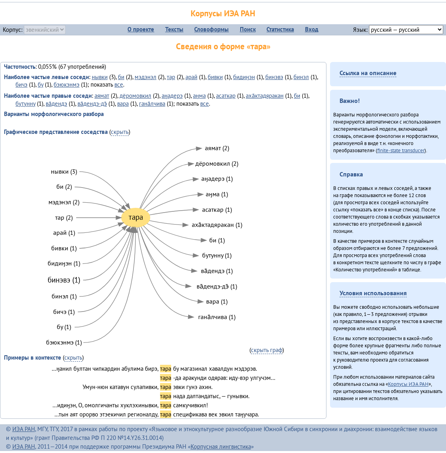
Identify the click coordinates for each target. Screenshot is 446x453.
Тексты (174, 29)
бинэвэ (274, 77)
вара (123, 103)
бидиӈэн (244, 77)
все (118, 84)
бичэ (21, 84)
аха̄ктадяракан (265, 95)
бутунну (25, 103)
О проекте (140, 29)
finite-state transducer (401, 150)
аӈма (199, 95)
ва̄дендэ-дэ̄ (92, 103)
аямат (102, 95)
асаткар (226, 95)
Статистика (280, 29)
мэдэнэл (145, 77)
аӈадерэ (172, 95)
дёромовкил (135, 95)
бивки (215, 77)
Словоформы (211, 29)
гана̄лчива (152, 103)
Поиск (248, 29)
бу (40, 84)
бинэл (301, 77)
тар (171, 77)
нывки (100, 77)
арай (191, 77)
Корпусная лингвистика (221, 446)
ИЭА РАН (23, 429)
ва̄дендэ (56, 103)
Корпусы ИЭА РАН (223, 13)
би (121, 77)
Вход (312, 29)
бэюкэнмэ (66, 84)
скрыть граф (266, 350)
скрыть (120, 132)
